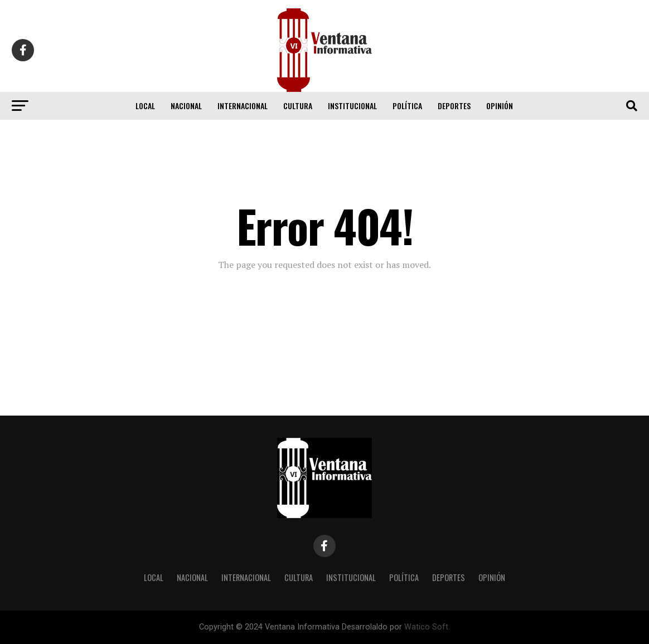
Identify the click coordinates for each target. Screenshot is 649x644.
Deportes (454, 105)
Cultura (297, 105)
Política (407, 105)
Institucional (352, 105)
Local (145, 105)
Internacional (242, 105)
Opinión (499, 105)
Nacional (186, 105)
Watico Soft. (427, 627)
